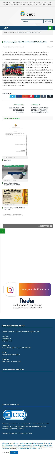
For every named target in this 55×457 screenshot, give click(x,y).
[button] (44, 232)
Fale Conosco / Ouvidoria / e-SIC (11, 367)
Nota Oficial (7, 166)
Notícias (50, 53)
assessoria (45, 429)
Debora (7, 53)
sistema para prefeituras (25, 429)
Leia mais (13, 449)
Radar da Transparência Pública (23, 439)
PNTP (10, 439)
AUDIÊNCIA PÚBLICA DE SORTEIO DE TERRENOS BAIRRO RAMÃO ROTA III (39, 116)
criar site (13, 429)
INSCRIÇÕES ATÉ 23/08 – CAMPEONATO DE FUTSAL (12, 190)
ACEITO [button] (14, 452)
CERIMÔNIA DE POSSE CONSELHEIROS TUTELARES (16, 116)
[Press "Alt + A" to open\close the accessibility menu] (2, 230)
